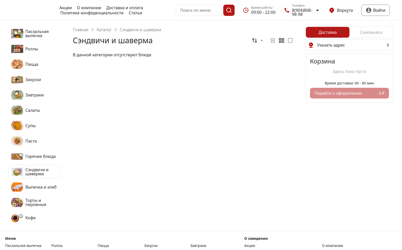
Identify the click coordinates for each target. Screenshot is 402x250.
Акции (65, 8)
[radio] (273, 40)
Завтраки (198, 245)
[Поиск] (229, 10)
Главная (80, 30)
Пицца (103, 245)
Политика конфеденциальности (92, 13)
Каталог (104, 30)
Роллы (57, 245)
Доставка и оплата (124, 8)
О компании (89, 8)
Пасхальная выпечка (23, 245)
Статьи (135, 13)
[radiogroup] (281, 40)
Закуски (151, 245)
